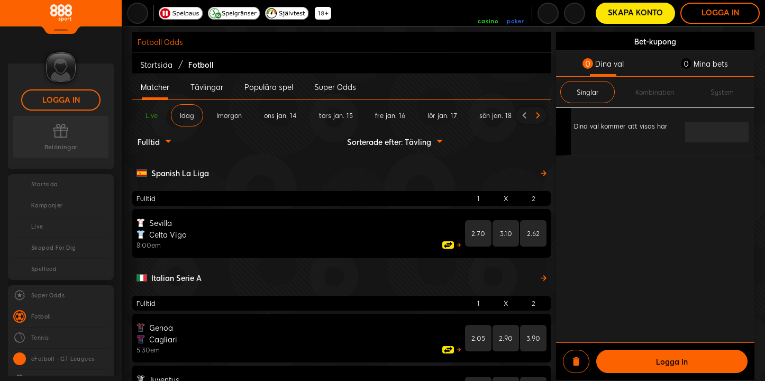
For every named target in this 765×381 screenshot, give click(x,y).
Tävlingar (206, 87)
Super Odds (335, 87)
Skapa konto (635, 12)
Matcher (155, 87)
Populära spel (268, 87)
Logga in (61, 100)
